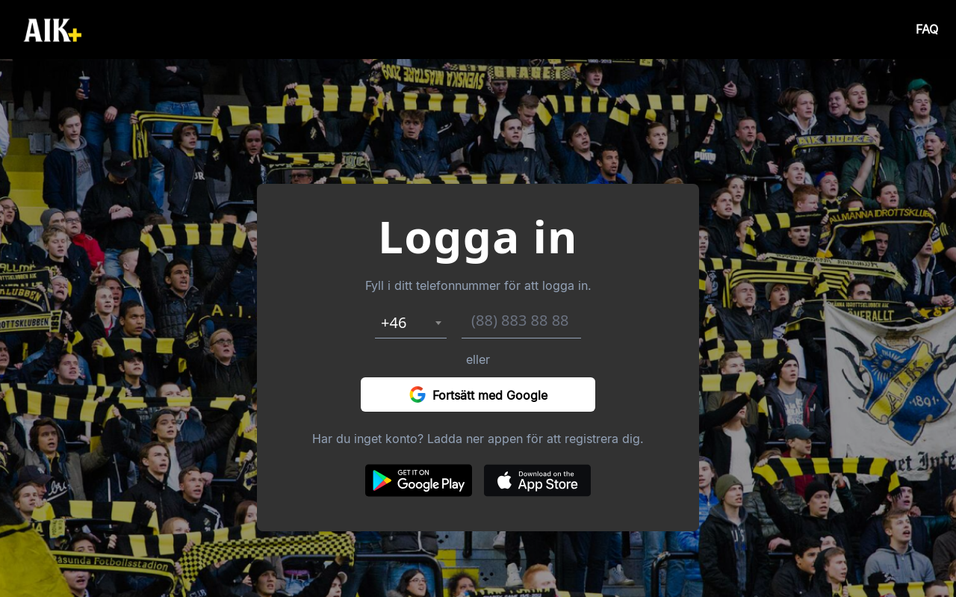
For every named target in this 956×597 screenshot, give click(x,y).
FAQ (927, 29)
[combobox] (411, 322)
